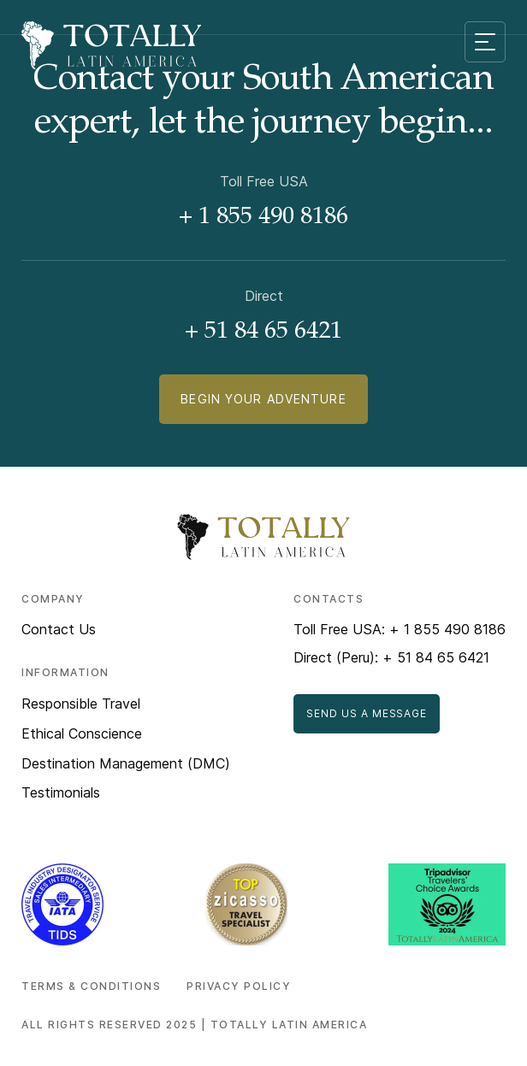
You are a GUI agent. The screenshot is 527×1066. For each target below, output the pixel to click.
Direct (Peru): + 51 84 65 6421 (391, 657)
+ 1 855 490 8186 (263, 218)
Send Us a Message (366, 713)
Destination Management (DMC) (125, 763)
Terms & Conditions (91, 986)
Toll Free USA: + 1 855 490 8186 (399, 629)
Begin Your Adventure (263, 399)
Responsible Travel (80, 703)
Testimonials (60, 792)
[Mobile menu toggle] (485, 41)
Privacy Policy (239, 986)
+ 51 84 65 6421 (263, 333)
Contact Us (58, 629)
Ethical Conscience (81, 733)
